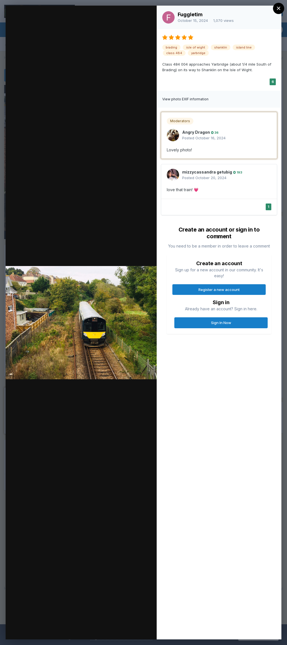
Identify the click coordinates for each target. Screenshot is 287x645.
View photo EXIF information (185, 99)
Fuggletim (190, 14)
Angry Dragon (196, 132)
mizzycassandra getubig (207, 172)
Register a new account (219, 289)
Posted (204, 138)
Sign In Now (221, 322)
